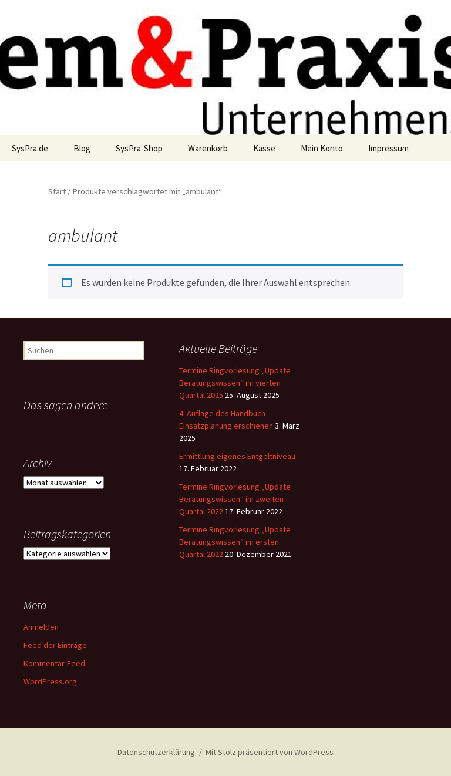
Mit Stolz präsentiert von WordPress (270, 752)
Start (57, 191)
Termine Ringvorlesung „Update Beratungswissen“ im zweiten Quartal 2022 (235, 499)
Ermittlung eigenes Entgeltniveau (237, 456)
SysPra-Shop (139, 148)
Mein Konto (322, 148)
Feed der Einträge (55, 645)
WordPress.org (50, 681)
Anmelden (41, 627)
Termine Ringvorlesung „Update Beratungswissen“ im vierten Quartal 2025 (235, 382)
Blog (81, 148)
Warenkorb (208, 148)
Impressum (388, 148)
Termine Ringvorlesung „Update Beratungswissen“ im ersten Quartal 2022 (235, 541)
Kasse (264, 148)
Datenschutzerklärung (156, 752)
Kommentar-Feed (54, 663)
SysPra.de (30, 148)
